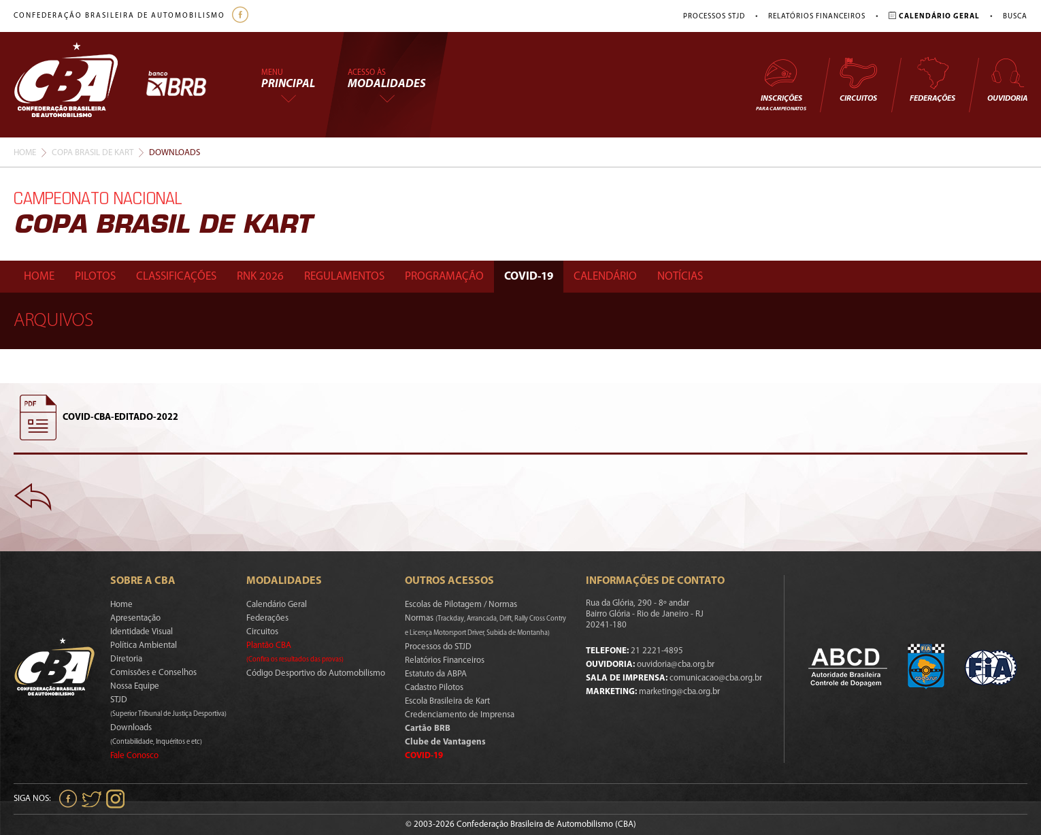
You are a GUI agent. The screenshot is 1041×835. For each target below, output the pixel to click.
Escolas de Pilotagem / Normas (461, 604)
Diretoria (126, 659)
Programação (444, 276)
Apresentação (135, 618)
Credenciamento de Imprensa (459, 714)
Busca (1015, 16)
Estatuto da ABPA (436, 674)
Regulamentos (344, 276)
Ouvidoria (1007, 79)
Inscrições (781, 84)
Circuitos (858, 79)
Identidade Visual (141, 631)
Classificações (176, 276)
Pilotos (95, 276)
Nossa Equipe (134, 686)
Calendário (605, 276)
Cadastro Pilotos (434, 687)
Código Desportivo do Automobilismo (315, 673)
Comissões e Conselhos (153, 672)
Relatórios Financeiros (816, 16)
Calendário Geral (276, 604)
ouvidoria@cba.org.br (675, 664)
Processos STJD (714, 16)
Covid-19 (528, 276)
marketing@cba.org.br (679, 691)
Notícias (680, 276)
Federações (932, 79)
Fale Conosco (134, 755)
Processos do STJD (438, 646)
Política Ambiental (143, 645)
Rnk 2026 (260, 276)
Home (25, 152)
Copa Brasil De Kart (92, 152)
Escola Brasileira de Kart (447, 701)
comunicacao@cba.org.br (716, 678)
